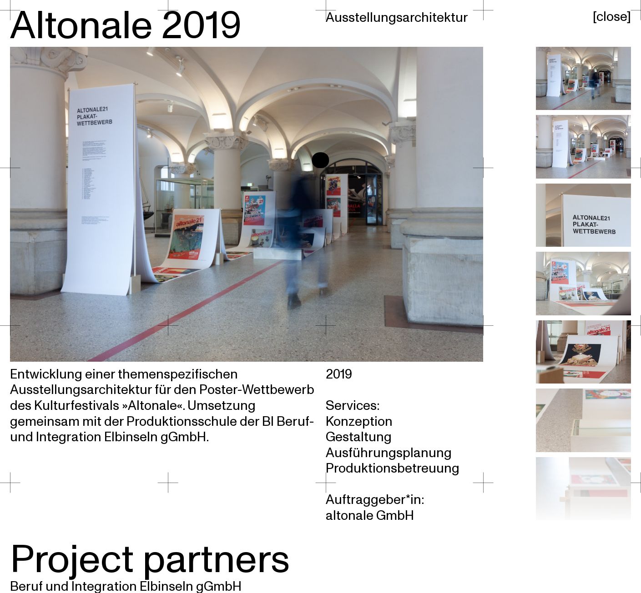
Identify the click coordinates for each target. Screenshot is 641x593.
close (611, 17)
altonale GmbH (370, 516)
